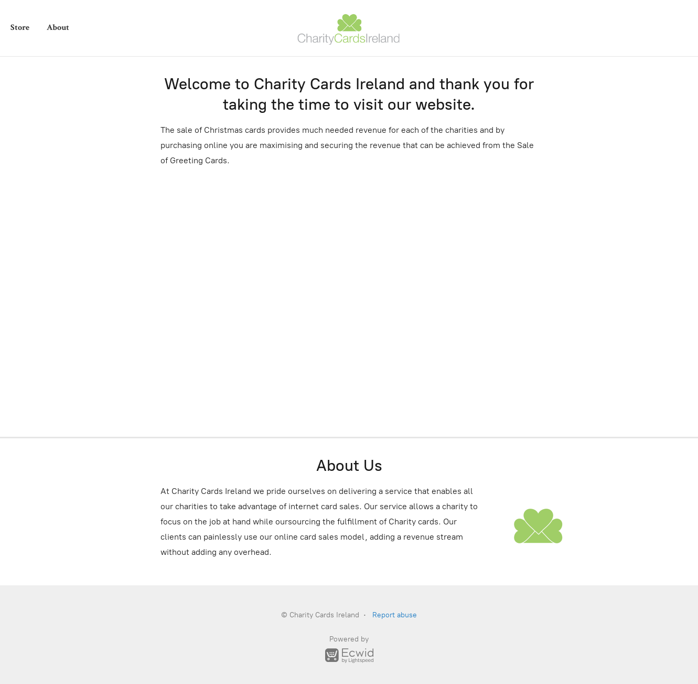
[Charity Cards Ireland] (349, 28)
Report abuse (394, 615)
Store (19, 27)
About (58, 27)
